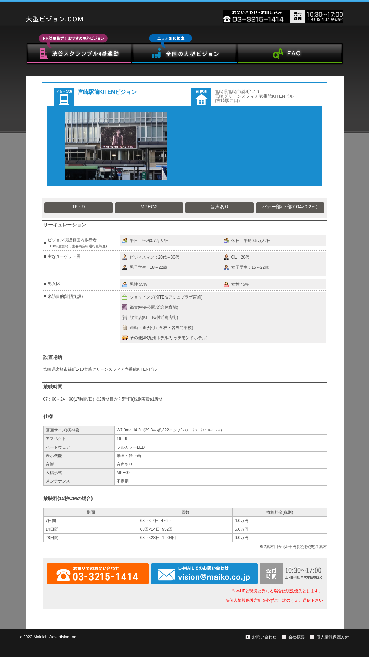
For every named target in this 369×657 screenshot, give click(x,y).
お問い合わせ (264, 637)
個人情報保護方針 (332, 637)
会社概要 (296, 637)
